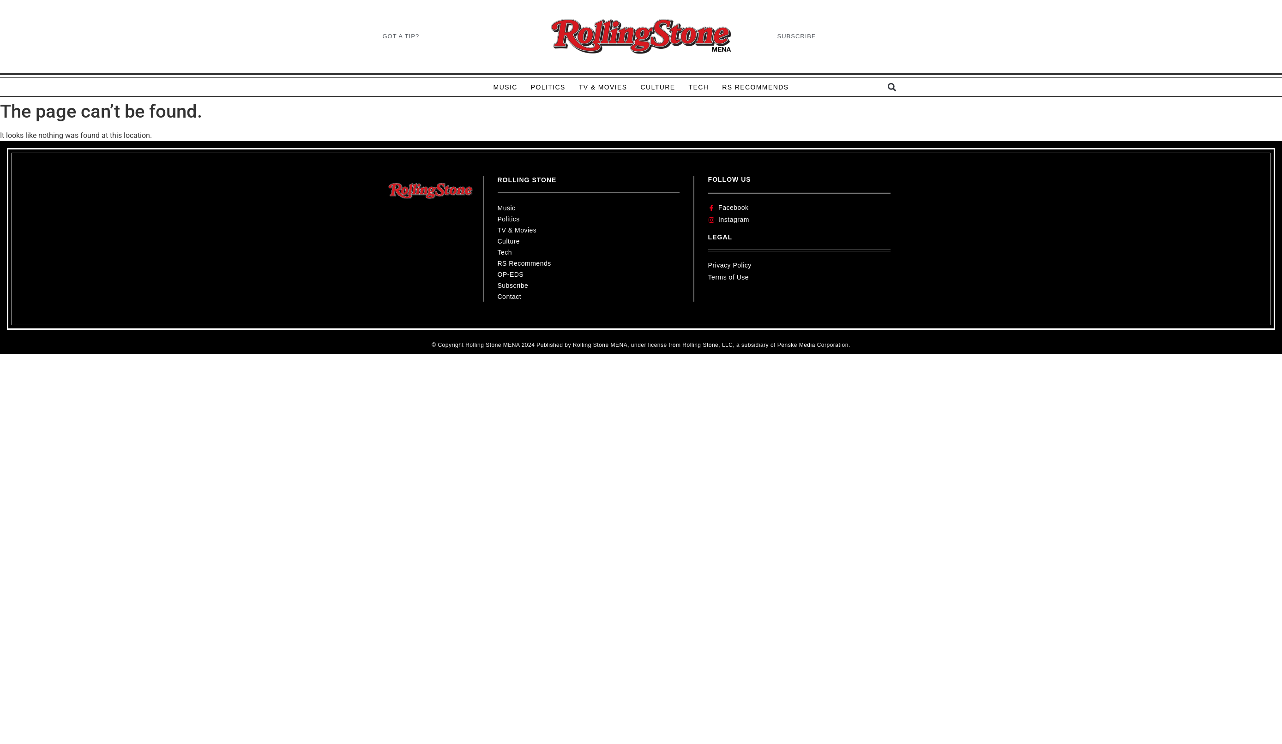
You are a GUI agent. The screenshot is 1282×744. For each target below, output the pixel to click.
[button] (892, 87)
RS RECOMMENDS (755, 87)
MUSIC (506, 87)
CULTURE (658, 87)
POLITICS (548, 87)
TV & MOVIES (603, 87)
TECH (698, 87)
